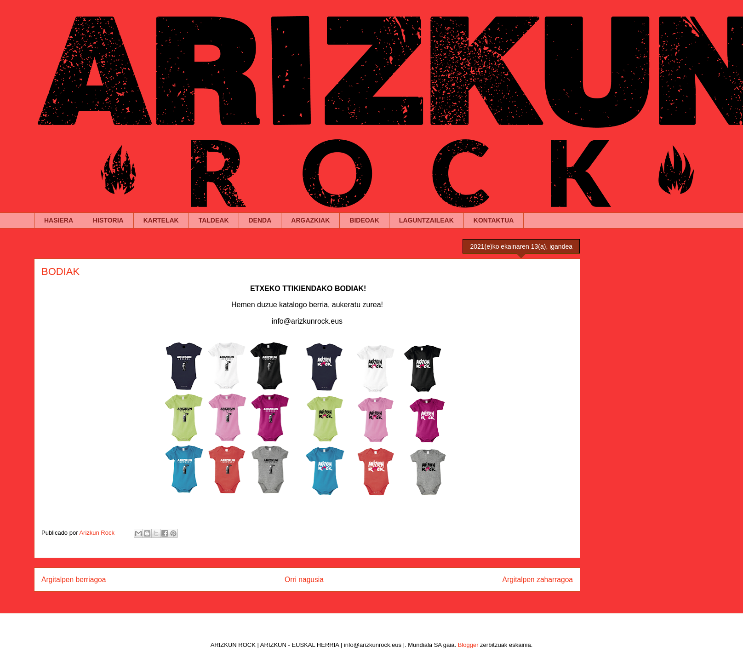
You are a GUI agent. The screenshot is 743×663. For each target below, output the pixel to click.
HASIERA (58, 220)
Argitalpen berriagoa (73, 579)
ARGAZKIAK (310, 220)
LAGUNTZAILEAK (426, 220)
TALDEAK (214, 220)
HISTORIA (108, 220)
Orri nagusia (304, 579)
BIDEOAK (364, 220)
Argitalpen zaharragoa (538, 579)
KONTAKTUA (494, 220)
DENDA (260, 220)
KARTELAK (161, 220)
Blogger (468, 644)
